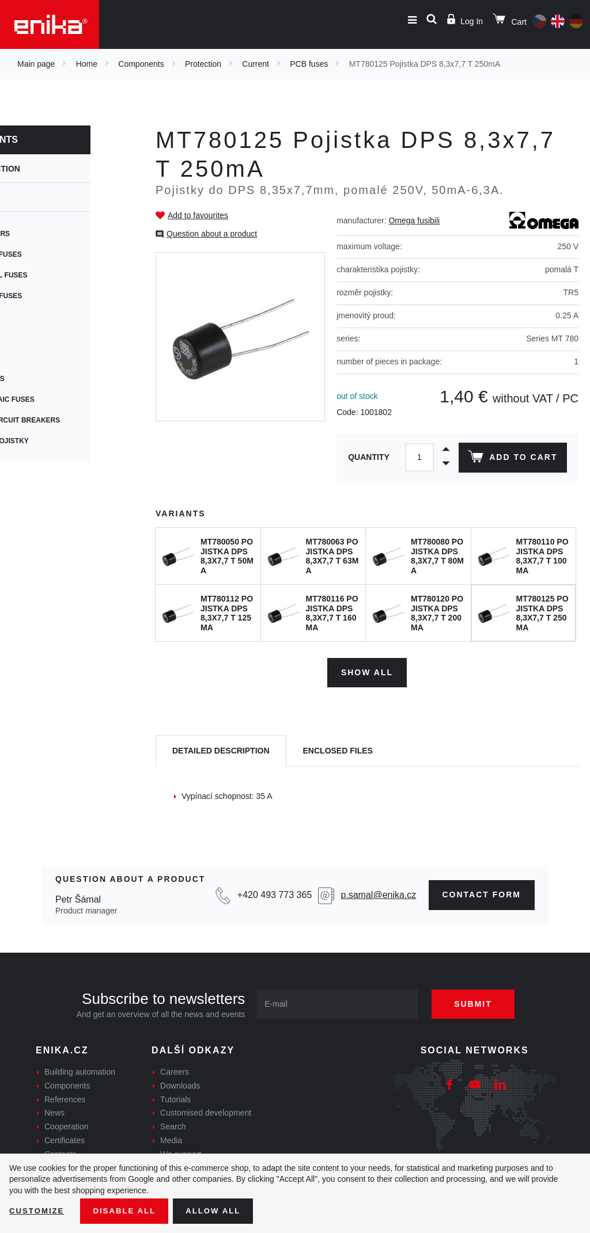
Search (173, 1124)
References (65, 1097)
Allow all (220, 1210)
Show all (367, 670)
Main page (36, 63)
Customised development (205, 1111)
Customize (38, 1210)
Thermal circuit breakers (64, 420)
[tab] (221, 749)
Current (255, 63)
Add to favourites (198, 215)
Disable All (128, 1210)
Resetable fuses (45, 296)
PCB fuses (309, 63)
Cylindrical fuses (47, 275)
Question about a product (212, 233)
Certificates (64, 1138)
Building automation (79, 1069)
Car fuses (31, 358)
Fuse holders (39, 234)
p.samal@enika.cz (378, 893)
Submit (479, 1001)
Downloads (180, 1083)
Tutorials (175, 1097)
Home (86, 63)
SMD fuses (32, 337)
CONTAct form (481, 892)
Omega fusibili (414, 220)
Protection (203, 63)
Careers (174, 1069)
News (54, 1111)
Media (171, 1138)
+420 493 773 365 (274, 893)
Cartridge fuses (45, 254)
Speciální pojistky (48, 441)
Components (141, 63)
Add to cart (511, 458)
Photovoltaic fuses (51, 399)
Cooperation (66, 1124)
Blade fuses (36, 379)
